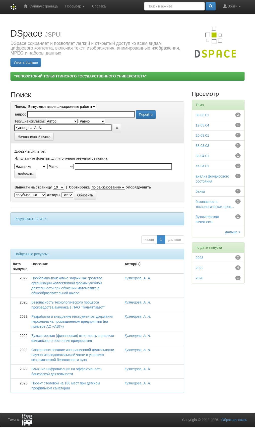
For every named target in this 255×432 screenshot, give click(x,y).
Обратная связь (234, 420)
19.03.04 (202, 125)
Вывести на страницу (33, 187)
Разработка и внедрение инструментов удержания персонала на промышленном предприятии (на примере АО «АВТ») (72, 321)
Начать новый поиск (34, 136)
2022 (199, 268)
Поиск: (20, 107)
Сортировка (79, 187)
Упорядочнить (138, 187)
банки (200, 191)
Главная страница (41, 6)
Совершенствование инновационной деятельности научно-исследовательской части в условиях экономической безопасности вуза (72, 355)
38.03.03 (202, 146)
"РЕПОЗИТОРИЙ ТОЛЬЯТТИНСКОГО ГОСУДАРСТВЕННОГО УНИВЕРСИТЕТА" (80, 76)
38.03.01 (202, 115)
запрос (20, 114)
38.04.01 (202, 156)
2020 (199, 278)
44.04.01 (202, 166)
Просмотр (75, 6)
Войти (232, 6)
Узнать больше (26, 62)
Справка (99, 6)
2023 (199, 258)
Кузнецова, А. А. (138, 278)
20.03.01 (202, 135)
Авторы (53, 195)
